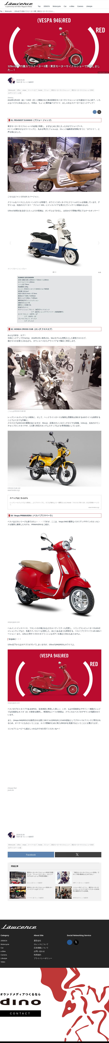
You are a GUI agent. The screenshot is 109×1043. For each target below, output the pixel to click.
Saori (18, 82)
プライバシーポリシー (43, 958)
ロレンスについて (41, 944)
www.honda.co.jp (14, 490)
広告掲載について (41, 948)
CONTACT (20, 1013)
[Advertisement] (27, 811)
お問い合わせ (39, 951)
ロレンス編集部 (28, 82)
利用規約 (37, 955)
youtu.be (11, 790)
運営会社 (37, 941)
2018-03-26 (20, 80)
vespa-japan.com (103, 72)
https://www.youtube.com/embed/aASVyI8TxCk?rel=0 (54, 760)
